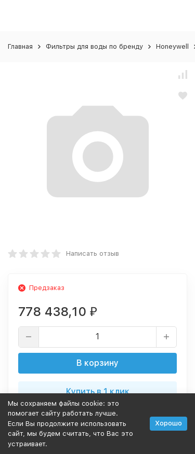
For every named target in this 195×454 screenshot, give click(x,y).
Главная (20, 46)
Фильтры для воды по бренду (94, 46)
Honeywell (172, 46)
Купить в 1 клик (97, 391)
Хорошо (168, 423)
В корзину (97, 363)
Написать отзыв (92, 253)
